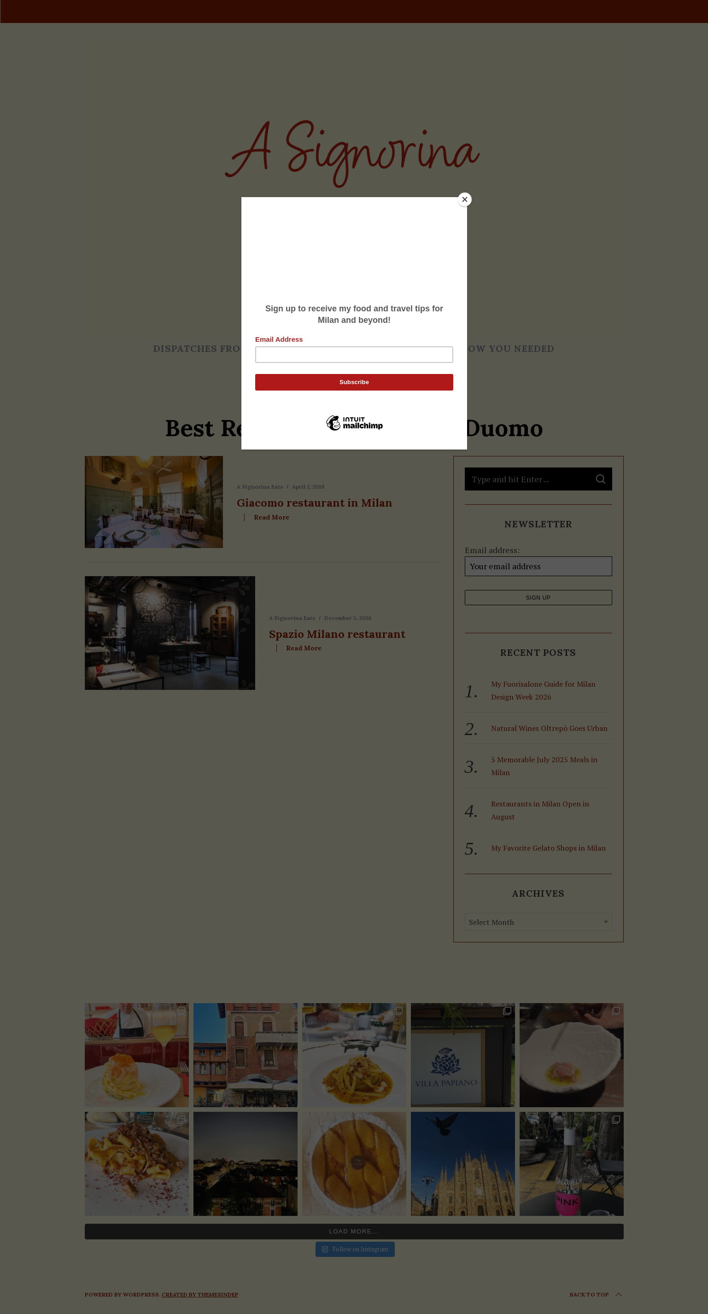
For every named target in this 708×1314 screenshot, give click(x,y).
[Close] (465, 199)
